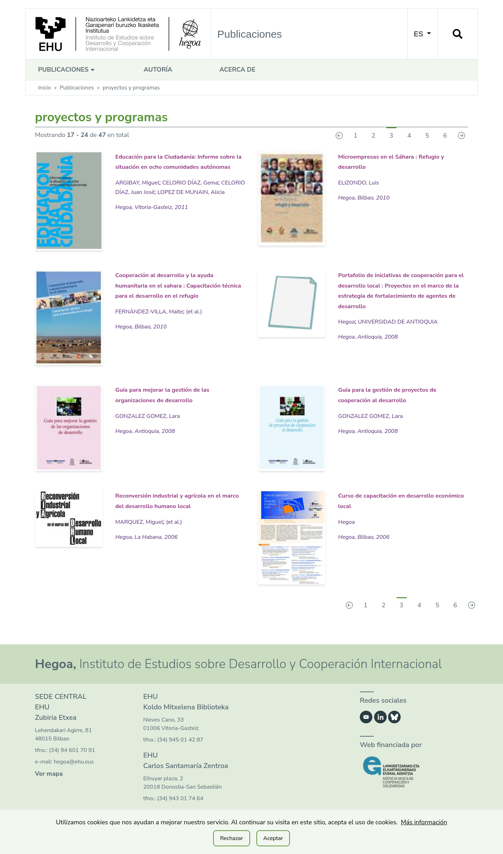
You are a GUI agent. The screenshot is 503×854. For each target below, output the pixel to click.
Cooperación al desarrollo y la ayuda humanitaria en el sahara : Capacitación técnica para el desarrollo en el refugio (178, 289)
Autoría (158, 69)
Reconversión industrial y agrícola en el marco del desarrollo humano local (164, 505)
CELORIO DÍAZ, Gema (198, 192)
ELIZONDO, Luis (361, 182)
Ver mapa (49, 773)
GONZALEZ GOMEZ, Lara (151, 415)
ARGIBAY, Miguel (139, 192)
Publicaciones (67, 69)
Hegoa (347, 330)
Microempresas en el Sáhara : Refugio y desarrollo (395, 161)
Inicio (44, 88)
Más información (424, 822)
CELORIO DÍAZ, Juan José (151, 201)
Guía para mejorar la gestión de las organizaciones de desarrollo (177, 394)
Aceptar (273, 838)
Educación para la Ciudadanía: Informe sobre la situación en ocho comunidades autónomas (174, 166)
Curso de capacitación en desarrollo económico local (390, 500)
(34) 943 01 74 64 (180, 798)
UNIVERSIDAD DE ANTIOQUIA (404, 330)
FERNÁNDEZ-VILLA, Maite (153, 320)
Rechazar (231, 838)
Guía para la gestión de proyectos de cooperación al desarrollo (392, 399)
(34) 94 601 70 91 (72, 750)
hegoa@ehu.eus (74, 762)
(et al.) (203, 320)
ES (422, 34)
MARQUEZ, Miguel (142, 531)
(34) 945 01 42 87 (180, 740)
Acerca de (237, 69)
